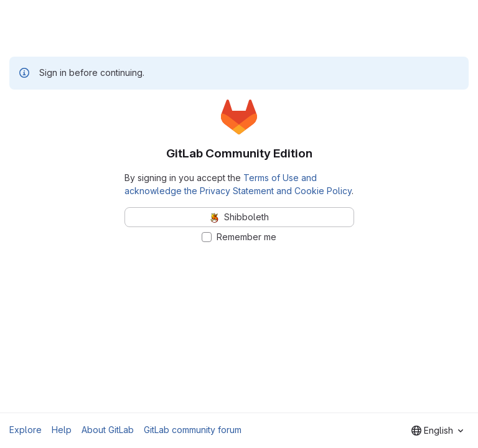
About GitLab (108, 429)
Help (62, 429)
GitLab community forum (192, 429)
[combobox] (437, 430)
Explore (25, 429)
